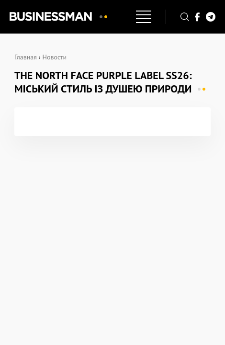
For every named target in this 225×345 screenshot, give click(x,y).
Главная (25, 57)
